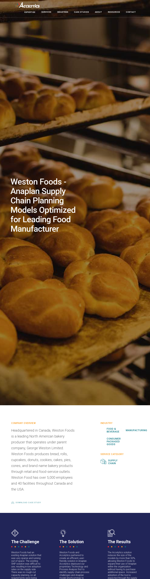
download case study (28, 502)
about (98, 12)
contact (131, 12)
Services (46, 12)
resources (114, 12)
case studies (81, 12)
